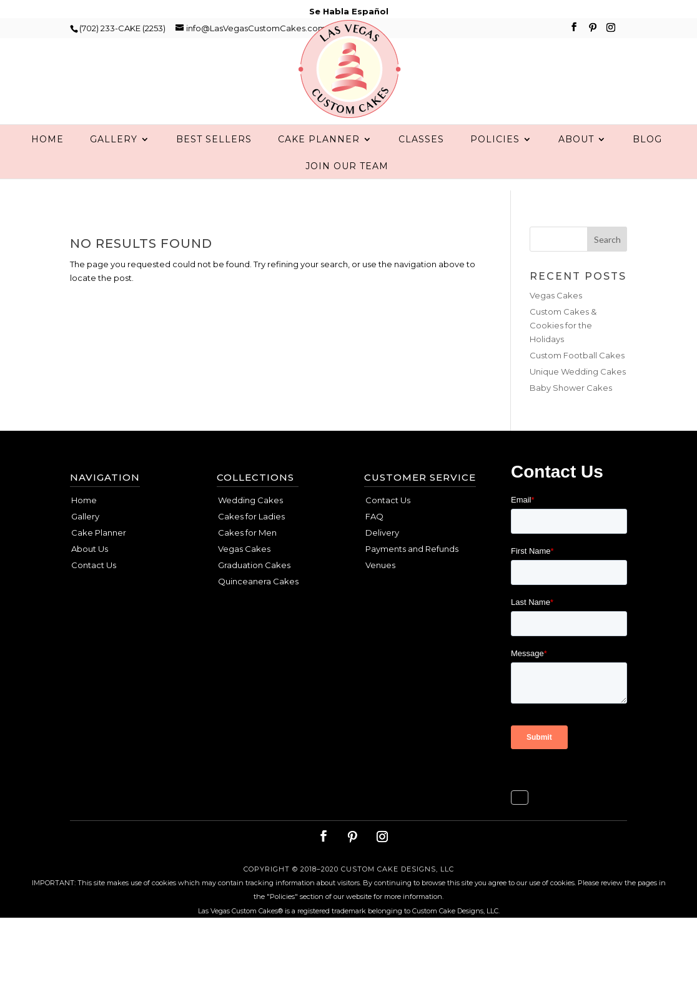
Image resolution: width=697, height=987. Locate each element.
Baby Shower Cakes (571, 413)
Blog (647, 165)
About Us (89, 574)
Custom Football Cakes (577, 380)
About (576, 165)
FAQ (374, 541)
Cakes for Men (247, 557)
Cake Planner (319, 165)
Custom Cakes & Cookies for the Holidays (563, 350)
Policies (495, 165)
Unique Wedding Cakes (578, 396)
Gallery (113, 165)
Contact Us (93, 590)
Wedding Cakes (250, 525)
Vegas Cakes (556, 320)
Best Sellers (214, 165)
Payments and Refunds (411, 574)
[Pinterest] (593, 31)
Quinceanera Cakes (258, 606)
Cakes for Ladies (251, 541)
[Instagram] (611, 31)
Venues (380, 590)
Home (47, 165)
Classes (421, 165)
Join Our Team (346, 192)
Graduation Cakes (254, 590)
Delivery (382, 557)
